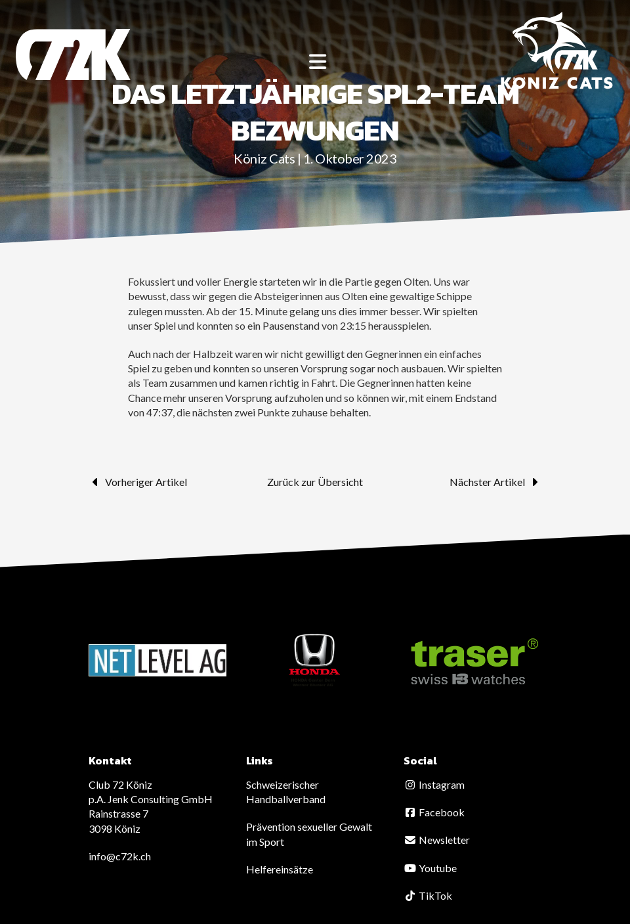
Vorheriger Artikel (138, 482)
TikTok (428, 895)
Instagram (434, 784)
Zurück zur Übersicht (315, 481)
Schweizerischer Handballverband (286, 791)
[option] (157, 660)
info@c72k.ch (120, 856)
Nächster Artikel (495, 482)
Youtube (430, 868)
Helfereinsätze (279, 869)
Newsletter (437, 839)
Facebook (434, 812)
